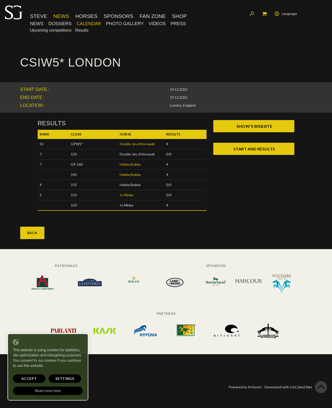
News (61, 16)
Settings (64, 378)
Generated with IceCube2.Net (288, 387)
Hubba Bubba (130, 164)
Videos (157, 23)
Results (81, 30)
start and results (254, 148)
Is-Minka (126, 195)
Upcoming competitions (50, 30)
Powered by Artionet (244, 387)
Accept (29, 378)
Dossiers (60, 23)
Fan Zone (153, 16)
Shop (179, 16)
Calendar (89, 23)
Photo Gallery (125, 23)
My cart (264, 13)
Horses (86, 16)
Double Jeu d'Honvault (137, 144)
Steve (38, 16)
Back (32, 233)
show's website (254, 126)
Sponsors (118, 16)
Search (251, 13)
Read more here (48, 391)
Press (178, 23)
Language (285, 13)
